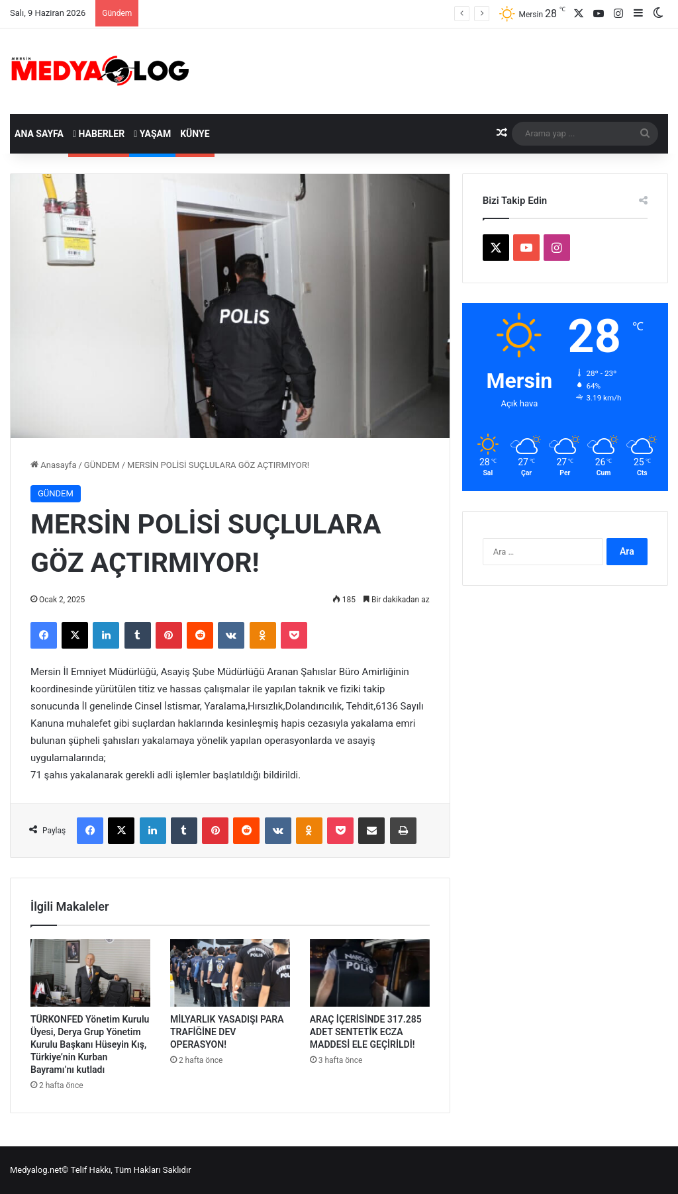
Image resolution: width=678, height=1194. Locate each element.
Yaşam (152, 133)
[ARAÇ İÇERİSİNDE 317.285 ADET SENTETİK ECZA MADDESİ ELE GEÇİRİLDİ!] (370, 973)
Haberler (98, 133)
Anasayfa (53, 465)
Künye (194, 133)
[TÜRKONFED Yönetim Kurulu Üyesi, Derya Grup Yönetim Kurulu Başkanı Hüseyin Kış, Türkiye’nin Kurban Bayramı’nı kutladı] (90, 973)
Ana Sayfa (39, 133)
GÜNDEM (102, 465)
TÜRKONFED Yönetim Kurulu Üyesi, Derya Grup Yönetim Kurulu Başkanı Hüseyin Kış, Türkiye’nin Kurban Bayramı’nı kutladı (89, 1044)
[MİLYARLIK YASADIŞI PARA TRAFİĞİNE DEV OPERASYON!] (230, 973)
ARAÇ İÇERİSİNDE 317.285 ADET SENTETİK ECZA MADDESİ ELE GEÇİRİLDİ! (366, 1032)
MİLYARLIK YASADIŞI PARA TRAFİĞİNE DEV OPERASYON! (227, 1032)
